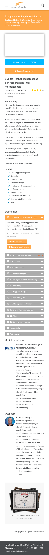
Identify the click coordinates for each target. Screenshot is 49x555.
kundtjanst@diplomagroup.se (17, 551)
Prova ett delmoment (24, 71)
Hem (15, 20)
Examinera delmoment (19, 247)
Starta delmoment (17, 241)
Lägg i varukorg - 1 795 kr (24, 62)
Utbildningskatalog (27, 20)
